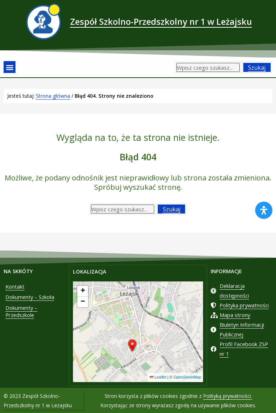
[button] (9, 67)
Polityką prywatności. (227, 395)
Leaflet (158, 377)
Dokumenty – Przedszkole (21, 311)
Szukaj (257, 68)
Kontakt (14, 286)
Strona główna (53, 95)
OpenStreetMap (187, 377)
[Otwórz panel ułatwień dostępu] (263, 210)
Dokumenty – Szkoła (29, 297)
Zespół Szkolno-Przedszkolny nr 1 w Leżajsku (161, 21)
